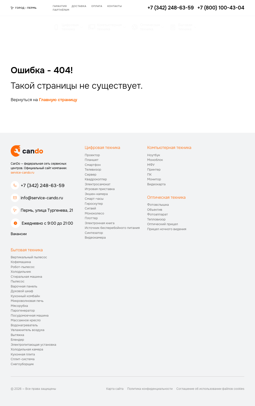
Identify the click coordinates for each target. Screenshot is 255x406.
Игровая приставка (100, 189)
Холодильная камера (27, 349)
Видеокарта (156, 184)
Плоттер (91, 218)
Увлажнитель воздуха (27, 330)
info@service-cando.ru (42, 198)
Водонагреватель (24, 325)
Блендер (17, 340)
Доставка (79, 6)
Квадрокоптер (96, 179)
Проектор (92, 155)
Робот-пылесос (23, 267)
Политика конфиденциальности (150, 389)
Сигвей (90, 208)
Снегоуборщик (22, 364)
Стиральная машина (26, 276)
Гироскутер (94, 204)
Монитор (154, 179)
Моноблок (155, 160)
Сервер (90, 174)
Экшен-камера (96, 194)
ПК (149, 174)
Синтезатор (94, 233)
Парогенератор (23, 310)
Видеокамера (95, 237)
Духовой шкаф (22, 291)
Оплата (96, 6)
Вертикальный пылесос (29, 257)
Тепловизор (156, 219)
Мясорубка (19, 306)
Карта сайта (115, 389)
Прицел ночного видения (166, 229)
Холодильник (21, 272)
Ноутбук (153, 155)
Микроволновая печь (27, 301)
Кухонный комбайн (25, 296)
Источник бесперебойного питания (112, 228)
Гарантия (60, 6)
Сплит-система (23, 359)
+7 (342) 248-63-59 (42, 185)
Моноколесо (94, 213)
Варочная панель (24, 286)
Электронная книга (100, 223)
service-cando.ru (22, 173)
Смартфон (93, 165)
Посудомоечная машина (30, 315)
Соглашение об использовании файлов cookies (210, 389)
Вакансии (19, 234)
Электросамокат (97, 184)
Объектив (154, 209)
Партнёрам (61, 9)
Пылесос (17, 281)
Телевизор (93, 169)
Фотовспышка (158, 205)
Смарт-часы (94, 199)
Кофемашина (21, 262)
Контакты (114, 6)
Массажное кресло (26, 320)
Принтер (154, 169)
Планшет (91, 160)
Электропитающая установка (33, 344)
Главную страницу (58, 99)
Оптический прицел (162, 224)
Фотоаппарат (157, 214)
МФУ (151, 165)
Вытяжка (17, 335)
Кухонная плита (23, 354)
